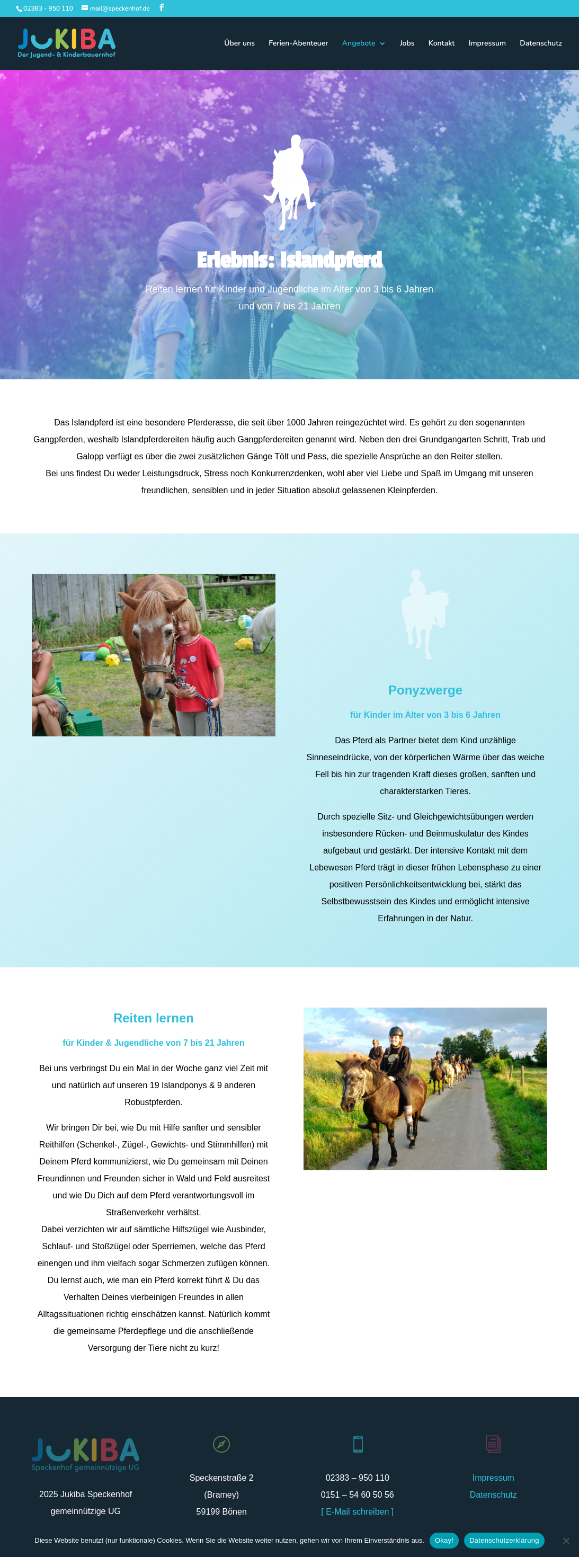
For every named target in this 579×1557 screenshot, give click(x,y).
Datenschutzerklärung (504, 1540)
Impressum (487, 44)
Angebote (359, 44)
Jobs (407, 44)
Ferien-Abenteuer (298, 44)
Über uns (239, 44)
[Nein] (565, 1540)
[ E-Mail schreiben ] (357, 1511)
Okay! (444, 1540)
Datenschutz (541, 44)
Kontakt (442, 44)
